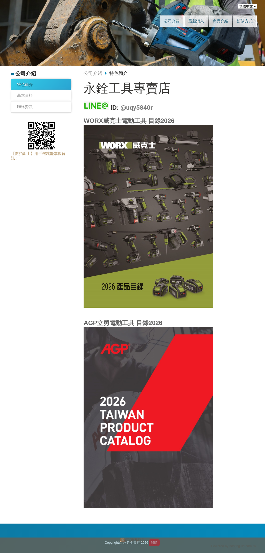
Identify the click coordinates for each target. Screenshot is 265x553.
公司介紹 (93, 73)
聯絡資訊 (25, 107)
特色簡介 (25, 84)
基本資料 (25, 95)
